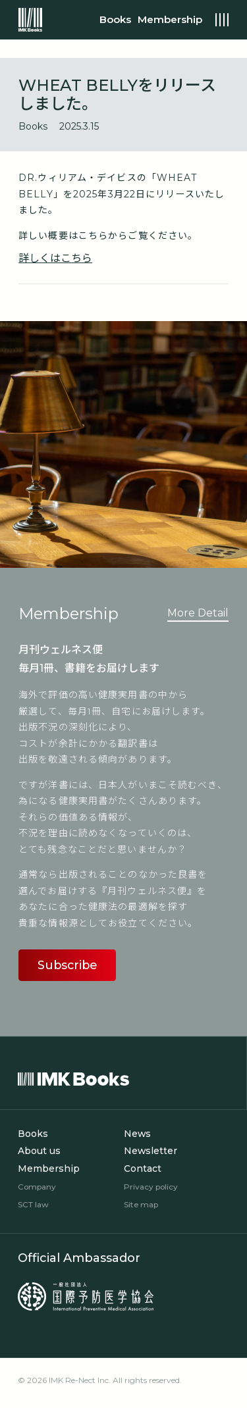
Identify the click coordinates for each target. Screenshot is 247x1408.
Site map (141, 1204)
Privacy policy (151, 1187)
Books (33, 1135)
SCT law (34, 1204)
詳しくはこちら (55, 258)
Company (37, 1187)
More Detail (198, 613)
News (137, 1135)
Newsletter (151, 1152)
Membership (49, 1169)
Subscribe (67, 965)
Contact (142, 1169)
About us (39, 1152)
